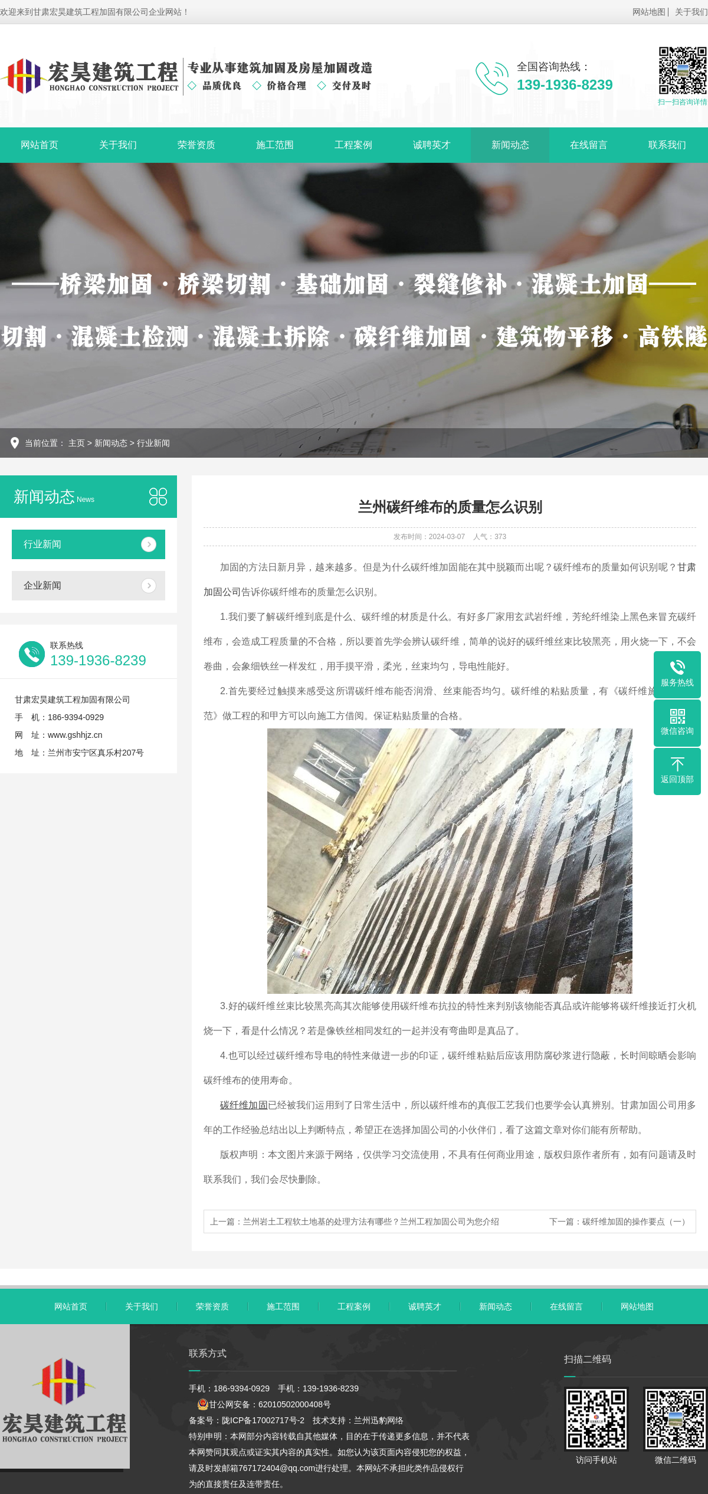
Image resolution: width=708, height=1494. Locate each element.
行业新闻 (153, 443)
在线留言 (589, 145)
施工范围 (275, 145)
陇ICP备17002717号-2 (263, 1420)
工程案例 (353, 145)
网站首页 (39, 145)
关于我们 (691, 12)
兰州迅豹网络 (379, 1420)
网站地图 (649, 12)
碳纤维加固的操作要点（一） (636, 1221)
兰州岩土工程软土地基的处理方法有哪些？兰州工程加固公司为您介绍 (371, 1221)
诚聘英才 (432, 145)
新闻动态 (510, 145)
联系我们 (667, 145)
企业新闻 (42, 585)
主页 (76, 443)
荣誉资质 (196, 145)
